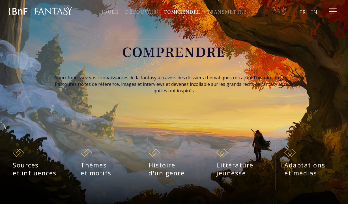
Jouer (110, 12)
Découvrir (141, 12)
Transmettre (227, 12)
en (313, 11)
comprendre (182, 12)
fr (302, 11)
